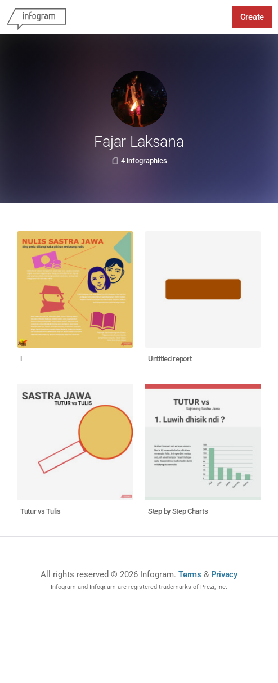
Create (252, 17)
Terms (189, 574)
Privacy (224, 574)
